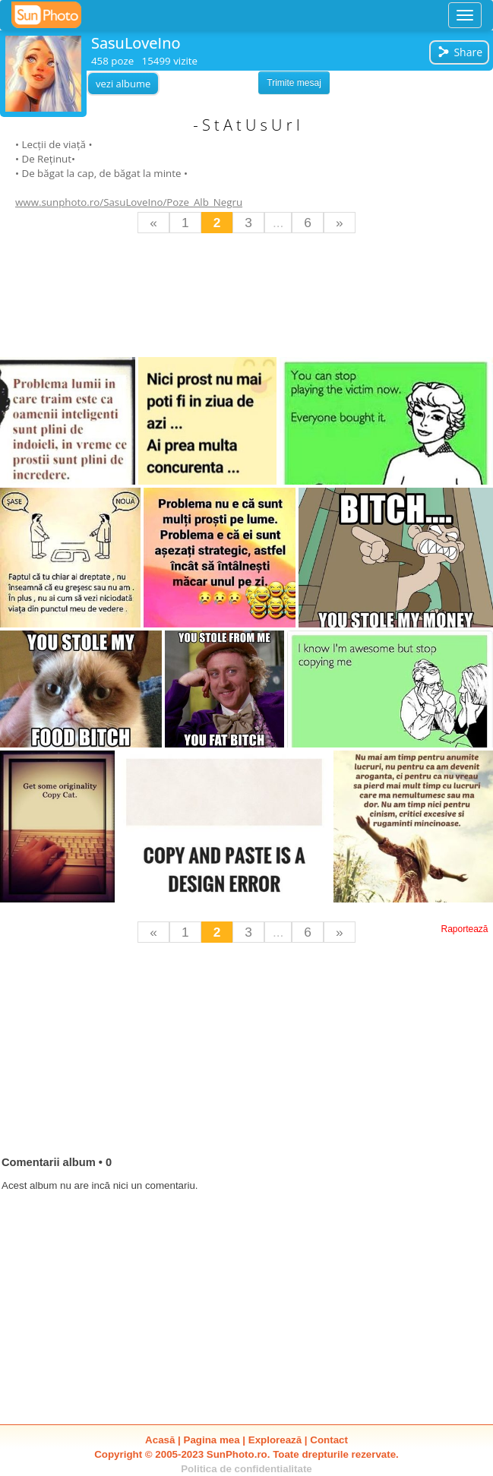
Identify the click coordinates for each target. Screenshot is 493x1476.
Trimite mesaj (294, 82)
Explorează (275, 1440)
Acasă (160, 1440)
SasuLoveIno (135, 43)
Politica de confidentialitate (246, 1468)
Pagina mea (212, 1440)
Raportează (464, 929)
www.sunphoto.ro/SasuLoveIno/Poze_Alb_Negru (128, 202)
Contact (329, 1440)
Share (459, 52)
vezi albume (123, 83)
